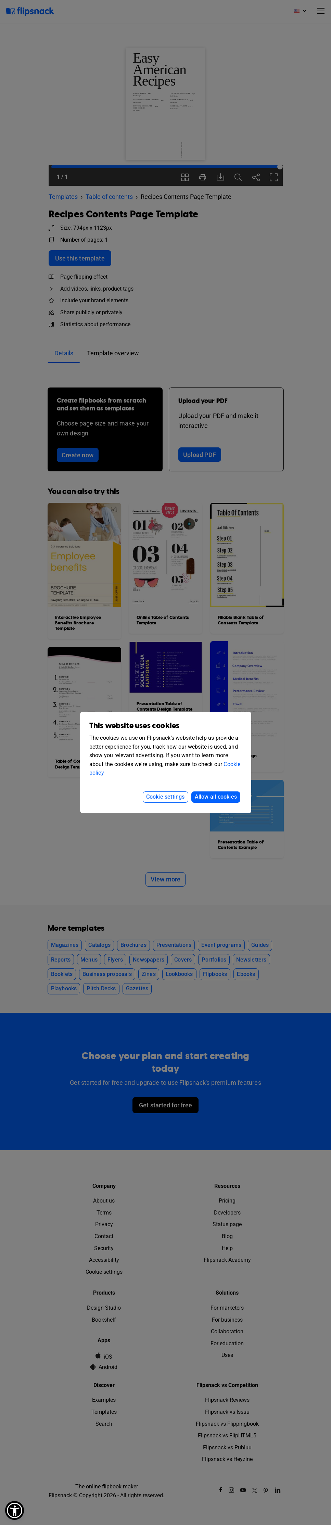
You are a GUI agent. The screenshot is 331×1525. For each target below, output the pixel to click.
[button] (14, 1510)
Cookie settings (165, 796)
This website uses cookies (134, 726)
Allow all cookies (216, 796)
